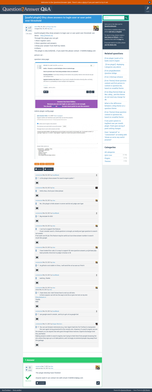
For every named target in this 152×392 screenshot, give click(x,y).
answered (38, 366)
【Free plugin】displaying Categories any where (114, 65)
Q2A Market (146, 390)
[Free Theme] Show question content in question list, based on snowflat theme (115, 114)
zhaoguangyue (49, 164)
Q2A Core (108, 155)
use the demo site (110, 45)
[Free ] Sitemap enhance (114, 77)
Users (95, 10)
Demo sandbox (17, 390)
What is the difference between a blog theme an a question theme (115, 105)
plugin (36, 164)
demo (85, 2)
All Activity (57, 10)
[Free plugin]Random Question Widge (112, 72)
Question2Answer (110, 26)
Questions (65, 10)
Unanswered (81, 10)
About (118, 10)
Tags (88, 10)
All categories (110, 152)
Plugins (49, 26)
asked (36, 26)
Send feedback (6, 390)
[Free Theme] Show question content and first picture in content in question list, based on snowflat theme (115, 84)
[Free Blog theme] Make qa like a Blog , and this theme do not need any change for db (115, 95)
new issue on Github (111, 37)
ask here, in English (115, 31)
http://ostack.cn (40, 297)
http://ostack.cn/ (46, 35)
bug (120, 39)
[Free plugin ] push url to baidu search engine (114, 59)
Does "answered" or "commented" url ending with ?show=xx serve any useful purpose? (116, 136)
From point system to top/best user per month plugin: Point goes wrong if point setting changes (115, 124)
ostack (42, 164)
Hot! (72, 10)
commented (38, 175)
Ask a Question (104, 10)
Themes (108, 161)
